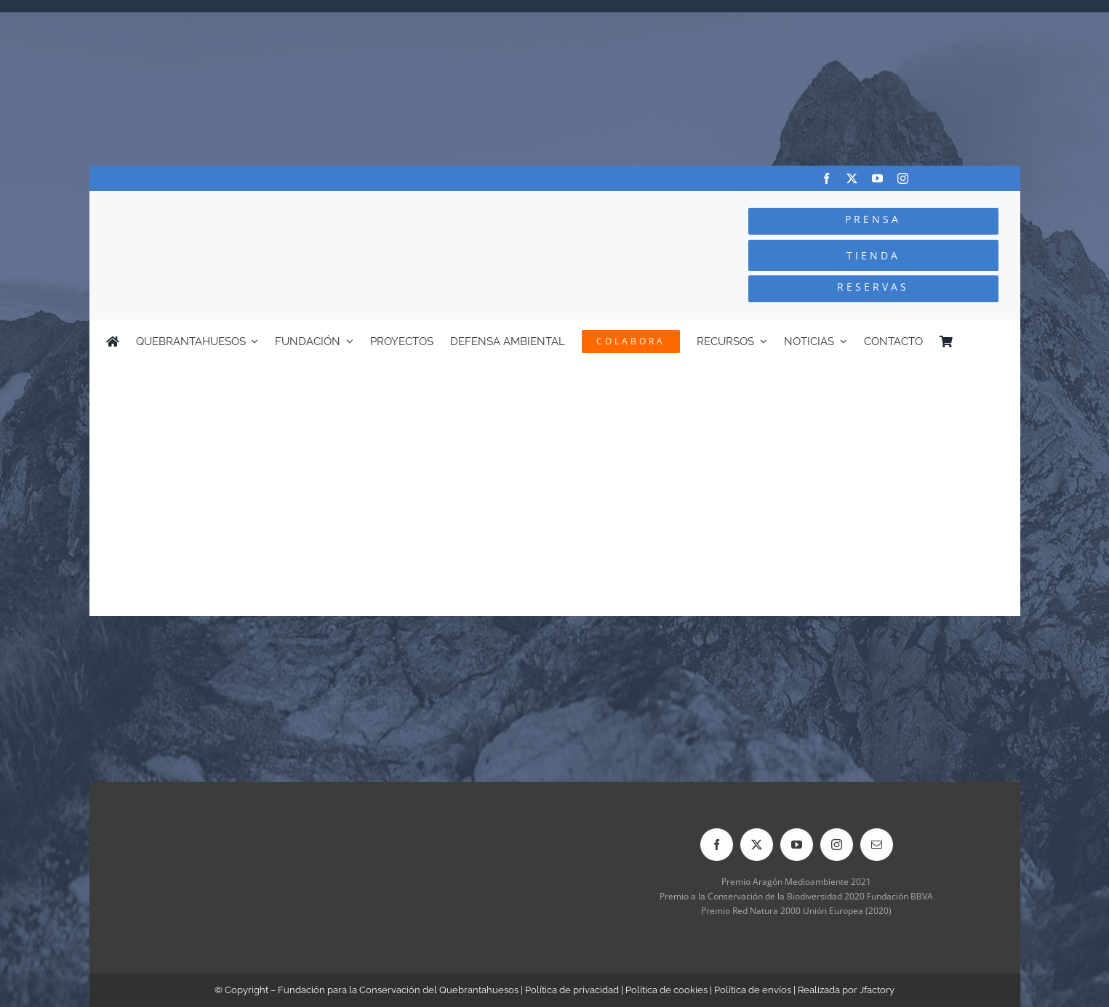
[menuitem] (996, 341)
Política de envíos (752, 989)
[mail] (876, 844)
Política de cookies (666, 989)
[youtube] (877, 178)
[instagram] (902, 178)
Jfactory (877, 989)
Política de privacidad (572, 989)
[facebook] (826, 178)
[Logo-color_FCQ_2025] (264, 204)
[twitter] (851, 178)
